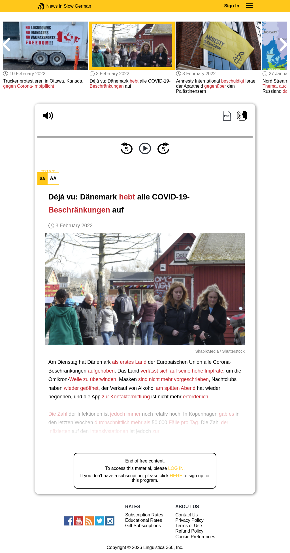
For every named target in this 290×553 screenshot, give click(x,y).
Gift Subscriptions (143, 525)
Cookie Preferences (195, 536)
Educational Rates (143, 520)
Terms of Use (188, 525)
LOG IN (176, 468)
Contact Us (186, 514)
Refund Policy (189, 531)
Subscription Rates (144, 514)
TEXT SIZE (48, 171)
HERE (176, 475)
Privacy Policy (189, 520)
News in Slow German (49, 6)
